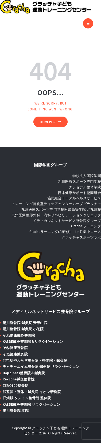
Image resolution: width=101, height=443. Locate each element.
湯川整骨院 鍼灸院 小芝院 (23, 329)
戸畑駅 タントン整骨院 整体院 (27, 398)
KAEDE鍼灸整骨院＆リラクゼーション (33, 341)
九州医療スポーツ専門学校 (79, 181)
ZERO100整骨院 (15, 385)
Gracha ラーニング (86, 226)
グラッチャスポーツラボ (81, 237)
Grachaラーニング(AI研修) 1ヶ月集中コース (65, 231)
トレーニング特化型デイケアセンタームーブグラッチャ (56, 203)
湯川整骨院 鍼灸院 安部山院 (25, 322)
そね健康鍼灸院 (15, 354)
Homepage (48, 122)
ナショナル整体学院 (85, 187)
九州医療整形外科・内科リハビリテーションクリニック (56, 215)
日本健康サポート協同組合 (79, 192)
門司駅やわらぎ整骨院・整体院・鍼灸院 (35, 360)
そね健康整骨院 (15, 347)
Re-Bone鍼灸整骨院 (19, 379)
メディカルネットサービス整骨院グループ (67, 220)
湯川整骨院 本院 (16, 410)
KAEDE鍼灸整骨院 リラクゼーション (32, 404)
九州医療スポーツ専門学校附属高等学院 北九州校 (61, 209)
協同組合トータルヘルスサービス (74, 198)
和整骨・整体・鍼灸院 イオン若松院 (32, 392)
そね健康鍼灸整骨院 (19, 335)
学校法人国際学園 (86, 176)
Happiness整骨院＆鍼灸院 (24, 373)
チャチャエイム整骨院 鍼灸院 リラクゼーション (41, 366)
